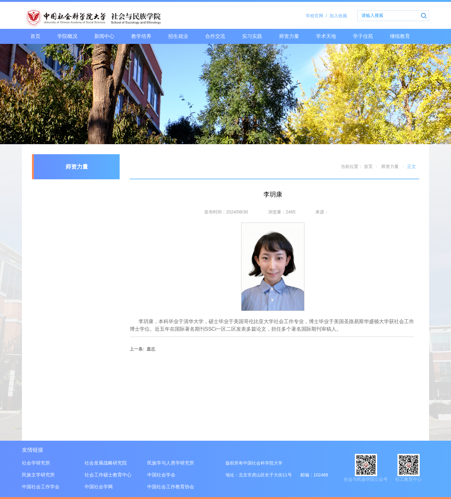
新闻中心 (104, 36)
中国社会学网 (99, 486)
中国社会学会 (161, 474)
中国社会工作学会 (41, 486)
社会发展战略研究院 (106, 462)
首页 (35, 36)
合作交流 (215, 36)
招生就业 (178, 36)
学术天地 (326, 36)
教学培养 (141, 36)
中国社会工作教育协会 (170, 486)
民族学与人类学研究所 (170, 462)
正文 (411, 166)
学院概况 (67, 36)
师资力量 (289, 36)
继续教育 (400, 36)
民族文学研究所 (38, 474)
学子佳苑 (363, 36)
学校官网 (317, 15)
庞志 (142, 348)
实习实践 (252, 36)
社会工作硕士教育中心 (108, 474)
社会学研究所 (36, 462)
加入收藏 (338, 15)
